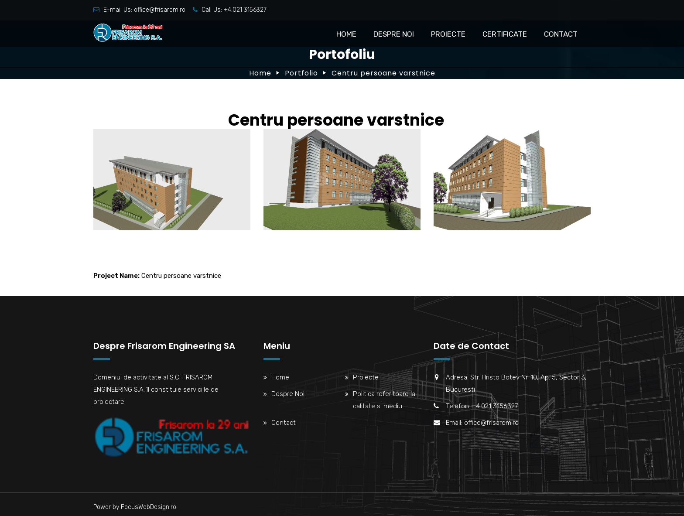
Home (346, 34)
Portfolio (301, 73)
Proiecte (448, 34)
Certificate (504, 34)
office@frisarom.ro (159, 10)
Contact (561, 34)
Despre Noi (393, 34)
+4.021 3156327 (245, 10)
